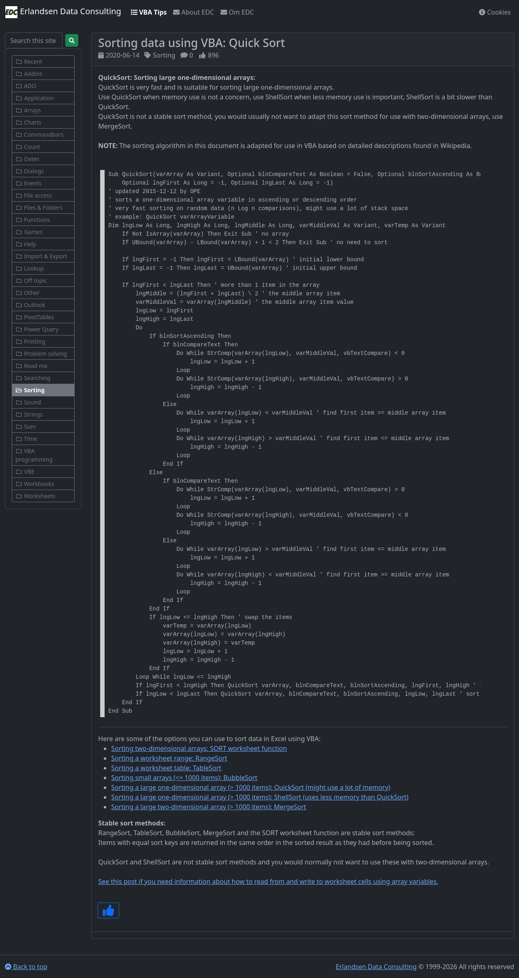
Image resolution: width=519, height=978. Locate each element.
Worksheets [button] (35, 496)
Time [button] (26, 439)
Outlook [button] (30, 305)
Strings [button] (29, 414)
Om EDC (237, 12)
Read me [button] (31, 366)
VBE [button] (24, 471)
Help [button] (25, 244)
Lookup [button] (29, 268)
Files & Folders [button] (38, 207)
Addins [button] (28, 73)
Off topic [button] (31, 280)
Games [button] (29, 232)
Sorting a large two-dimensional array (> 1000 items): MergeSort (208, 806)
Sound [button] (28, 402)
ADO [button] (25, 86)
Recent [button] (28, 61)
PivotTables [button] (34, 317)
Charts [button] (28, 122)
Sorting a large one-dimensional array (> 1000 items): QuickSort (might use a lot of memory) (250, 787)
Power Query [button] (37, 329)
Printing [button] (30, 341)
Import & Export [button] (41, 256)
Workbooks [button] (34, 484)
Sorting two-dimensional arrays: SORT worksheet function (199, 748)
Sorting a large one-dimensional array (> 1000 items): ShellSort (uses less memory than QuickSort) (259, 797)
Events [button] (28, 183)
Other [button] (27, 293)
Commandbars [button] (39, 134)
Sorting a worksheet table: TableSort (166, 767)
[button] (43, 390)
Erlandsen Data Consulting (63, 12)
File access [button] (33, 195)
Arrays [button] (28, 110)
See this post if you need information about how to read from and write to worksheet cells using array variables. (268, 881)
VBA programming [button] (34, 455)
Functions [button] (32, 220)
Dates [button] (27, 159)
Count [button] (27, 146)
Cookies (495, 12)
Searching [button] (32, 378)
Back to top (26, 966)
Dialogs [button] (29, 171)
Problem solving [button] (41, 353)
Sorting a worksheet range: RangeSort (169, 758)
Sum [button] (25, 426)
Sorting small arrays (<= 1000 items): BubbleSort (184, 777)
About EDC (193, 12)
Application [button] (34, 98)
